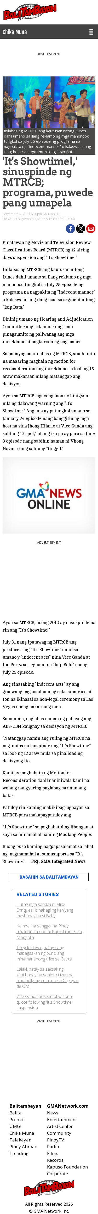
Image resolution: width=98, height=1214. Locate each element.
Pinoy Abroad (23, 1147)
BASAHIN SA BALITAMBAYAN (49, 877)
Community (59, 1133)
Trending (18, 1153)
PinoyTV (55, 1140)
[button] (70, 228)
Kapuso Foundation (67, 1167)
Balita (15, 1113)
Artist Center (60, 1126)
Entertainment (62, 1119)
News (52, 1113)
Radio (53, 1147)
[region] (49, 62)
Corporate (57, 1174)
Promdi (17, 1119)
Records (55, 1160)
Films (52, 1153)
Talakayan (20, 1140)
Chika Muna (21, 1133)
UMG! (15, 1126)
